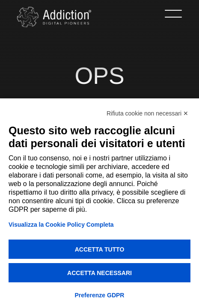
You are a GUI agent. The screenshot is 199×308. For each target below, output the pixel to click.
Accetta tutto (100, 249)
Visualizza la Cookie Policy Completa (61, 224)
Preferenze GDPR (100, 295)
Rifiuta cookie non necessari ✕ (147, 113)
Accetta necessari (99, 273)
